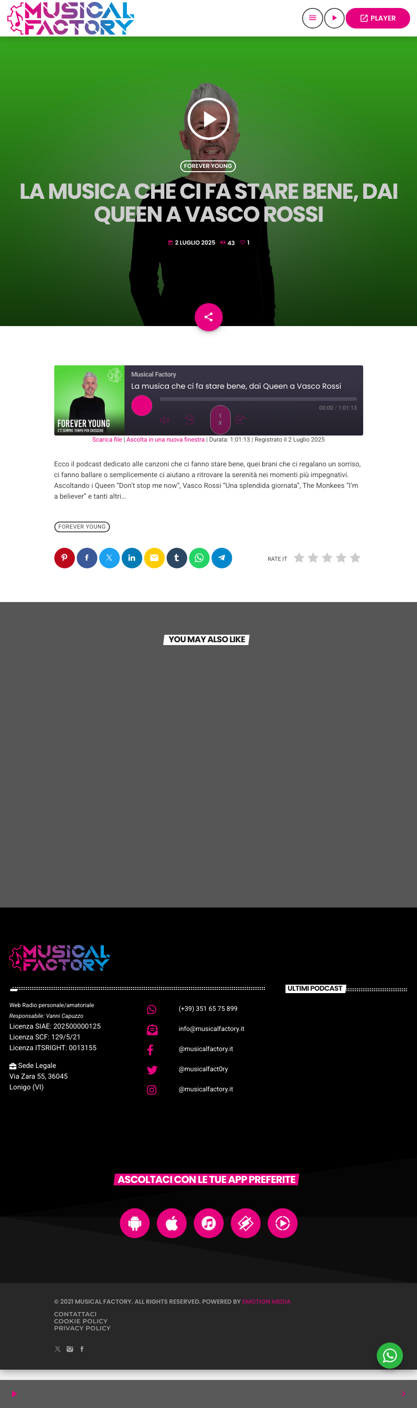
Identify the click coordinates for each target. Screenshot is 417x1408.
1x (220, 429)
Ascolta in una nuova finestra (165, 450)
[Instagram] (69, 1360)
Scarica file (107, 450)
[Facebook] (82, 1360)
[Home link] (70, 18)
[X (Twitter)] (58, 1360)
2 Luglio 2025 (192, 247)
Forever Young (208, 170)
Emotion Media (266, 1311)
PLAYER (377, 18)
